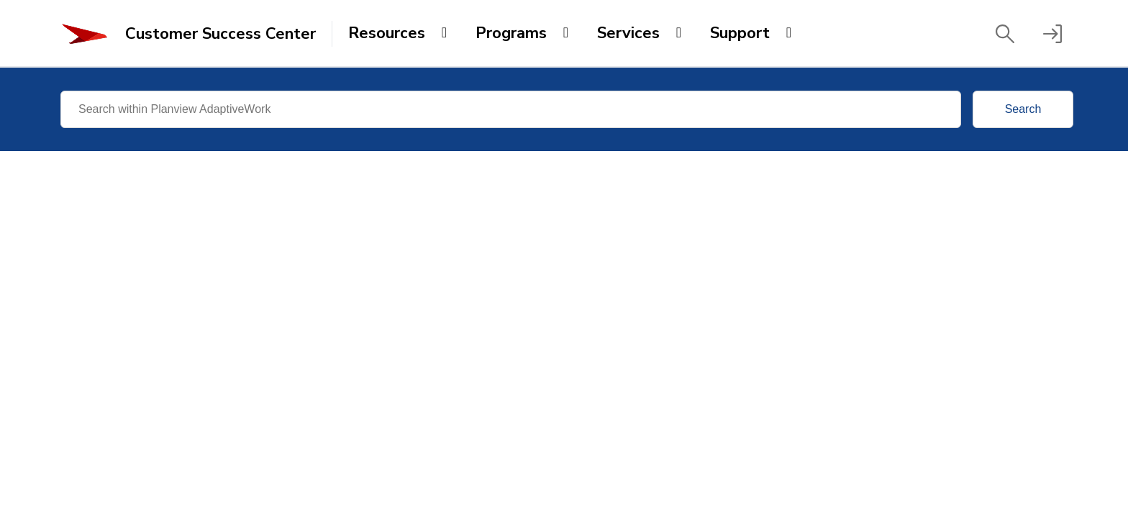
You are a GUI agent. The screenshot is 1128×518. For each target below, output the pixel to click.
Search (1023, 109)
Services (628, 33)
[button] (1005, 34)
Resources (386, 33)
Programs (511, 33)
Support (740, 33)
